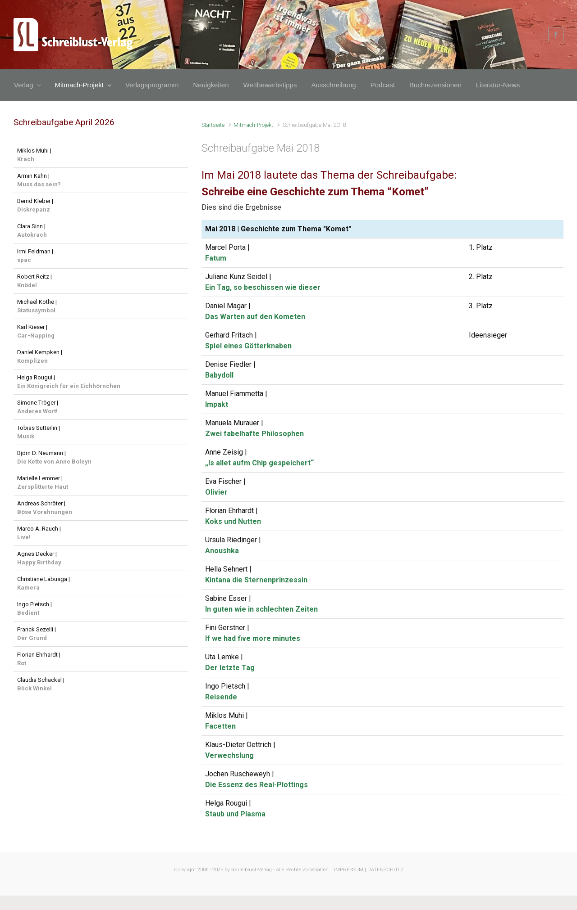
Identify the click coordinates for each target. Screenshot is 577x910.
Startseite (212, 125)
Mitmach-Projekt (253, 125)
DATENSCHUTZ (385, 870)
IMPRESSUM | (350, 870)
